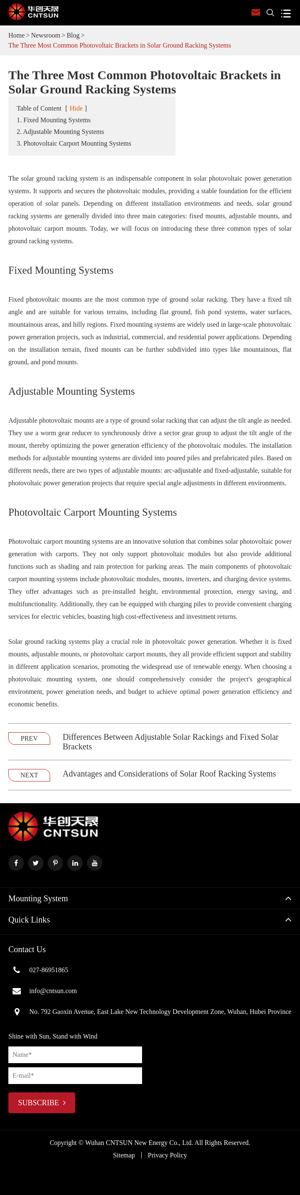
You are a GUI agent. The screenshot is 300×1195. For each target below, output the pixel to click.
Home (16, 35)
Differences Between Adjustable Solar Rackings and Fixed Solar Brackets (171, 741)
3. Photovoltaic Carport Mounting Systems (74, 143)
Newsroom (45, 35)
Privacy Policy (167, 1155)
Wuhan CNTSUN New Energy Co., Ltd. (139, 1142)
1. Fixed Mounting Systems (54, 120)
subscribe (42, 1103)
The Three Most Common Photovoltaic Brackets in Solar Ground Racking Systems (119, 45)
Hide (76, 108)
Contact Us (27, 949)
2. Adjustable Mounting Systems (60, 131)
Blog (72, 35)
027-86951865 (38, 970)
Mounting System (38, 898)
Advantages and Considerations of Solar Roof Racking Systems (169, 773)
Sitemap (124, 1155)
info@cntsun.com (42, 991)
